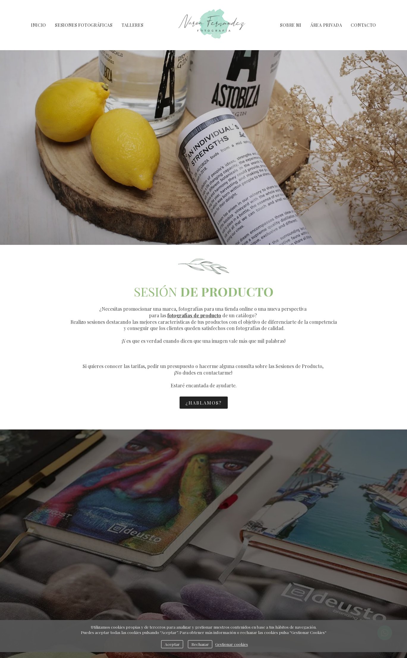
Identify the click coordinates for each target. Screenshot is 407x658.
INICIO (38, 25)
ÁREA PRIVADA (326, 25)
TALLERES (133, 25)
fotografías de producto (194, 315)
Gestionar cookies (231, 644)
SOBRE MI (290, 25)
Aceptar (172, 644)
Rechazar (200, 644)
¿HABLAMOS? (204, 402)
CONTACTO (363, 25)
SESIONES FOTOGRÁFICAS (84, 25)
